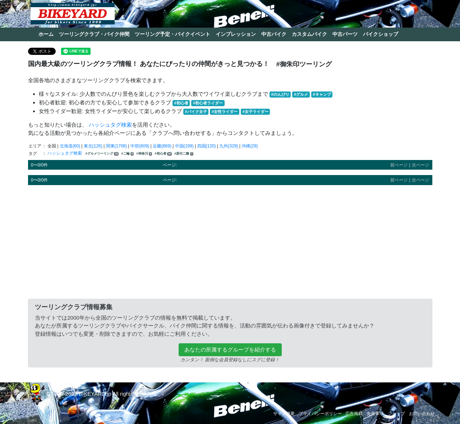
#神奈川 (144, 154)
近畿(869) (162, 146)
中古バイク (273, 34)
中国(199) (184, 146)
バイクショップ (380, 34)
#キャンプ (322, 94)
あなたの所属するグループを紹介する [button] (230, 350)
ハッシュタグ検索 (110, 125)
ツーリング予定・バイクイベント (172, 34)
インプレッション (236, 34)
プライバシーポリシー (320, 413)
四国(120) (206, 146)
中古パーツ (345, 34)
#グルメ (301, 94)
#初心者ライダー (208, 103)
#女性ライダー (225, 111)
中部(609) (139, 146)
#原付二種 (183, 154)
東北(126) (93, 146)
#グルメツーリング (102, 154)
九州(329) (228, 146)
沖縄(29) (250, 146)
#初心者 (181, 103)
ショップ (396, 413)
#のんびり (280, 94)
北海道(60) (70, 146)
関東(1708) (116, 146)
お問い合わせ (422, 413)
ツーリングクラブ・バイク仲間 (94, 34)
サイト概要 (284, 413)
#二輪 (127, 154)
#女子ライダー (255, 111)
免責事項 (375, 413)
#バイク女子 (196, 111)
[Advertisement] (230, 240)
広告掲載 (354, 413)
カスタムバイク (309, 34)
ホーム (46, 34)
